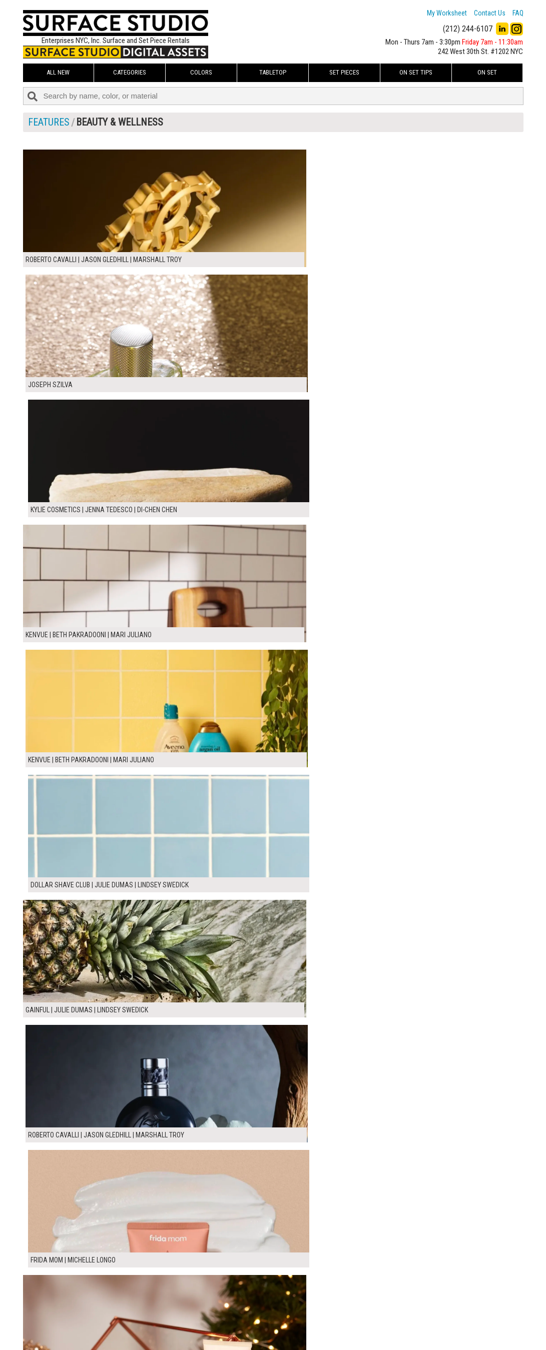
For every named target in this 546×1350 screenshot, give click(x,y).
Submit (379, 1321)
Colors (201, 72)
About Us (210, 1310)
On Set (487, 72)
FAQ (517, 13)
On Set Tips (415, 72)
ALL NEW (58, 72)
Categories (129, 72)
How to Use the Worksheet (235, 1299)
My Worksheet (447, 13)
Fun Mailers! (214, 1333)
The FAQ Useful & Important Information (253, 1321)
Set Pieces (344, 72)
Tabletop (272, 72)
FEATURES (49, 122)
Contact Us (489, 13)
